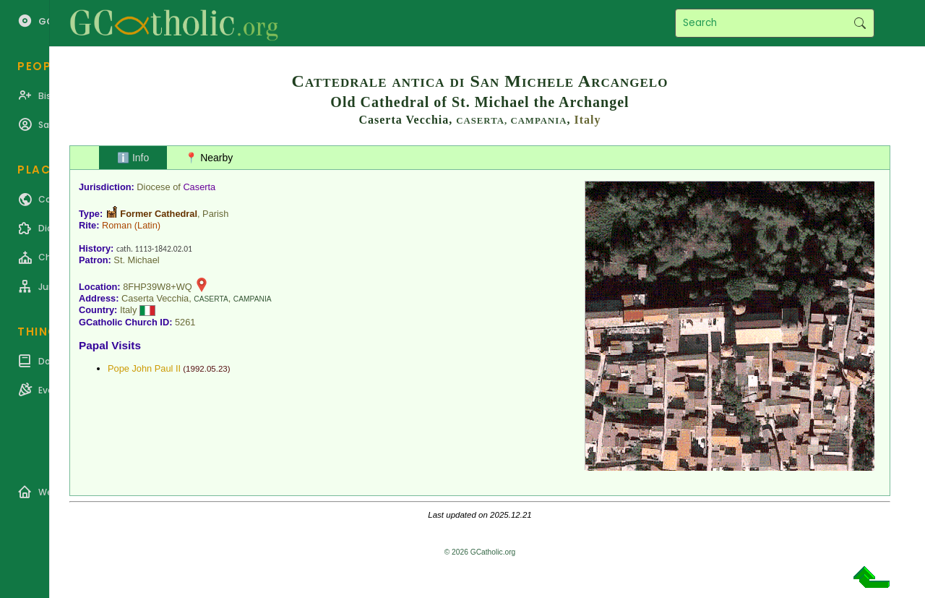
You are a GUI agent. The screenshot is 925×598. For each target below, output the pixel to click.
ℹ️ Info (133, 157)
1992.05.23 (207, 368)
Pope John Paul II (144, 368)
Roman (117, 225)
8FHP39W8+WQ (157, 286)
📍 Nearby (209, 157)
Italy (588, 120)
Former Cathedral (158, 213)
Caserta (199, 186)
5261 (185, 322)
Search (859, 23)
